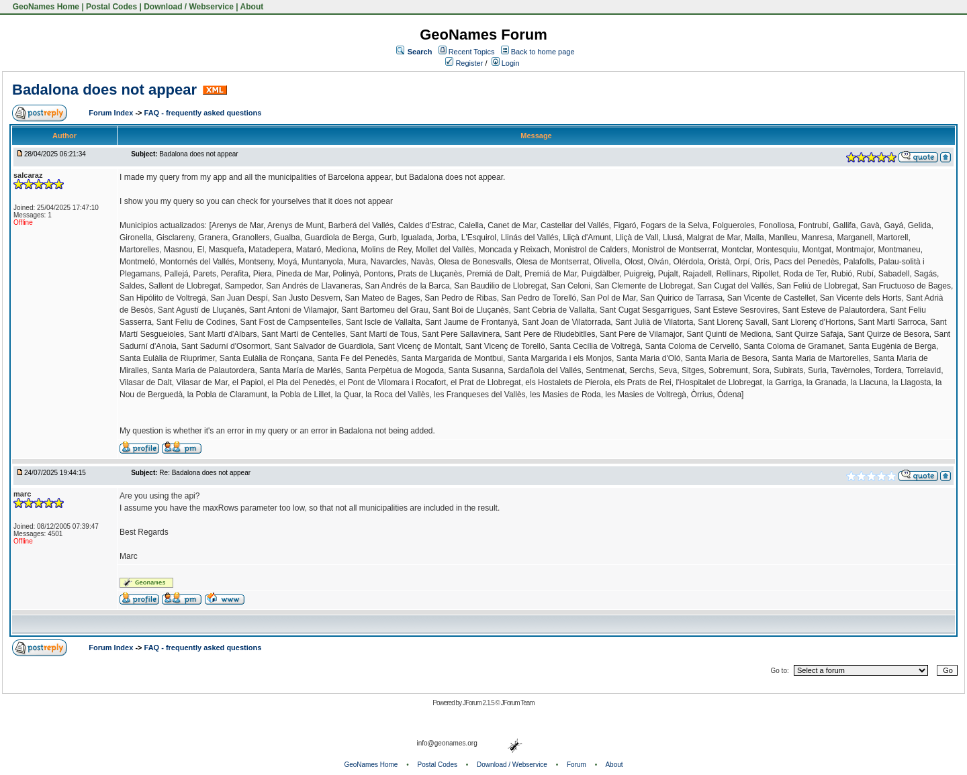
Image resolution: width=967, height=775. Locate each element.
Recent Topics (472, 52)
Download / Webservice (189, 6)
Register (464, 63)
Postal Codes (111, 6)
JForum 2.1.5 (479, 703)
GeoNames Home (44, 6)
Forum (576, 764)
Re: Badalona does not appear (204, 472)
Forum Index (112, 113)
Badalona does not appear (104, 89)
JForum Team (518, 703)
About (252, 6)
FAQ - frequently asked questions (203, 113)
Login (506, 63)
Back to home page (543, 52)
